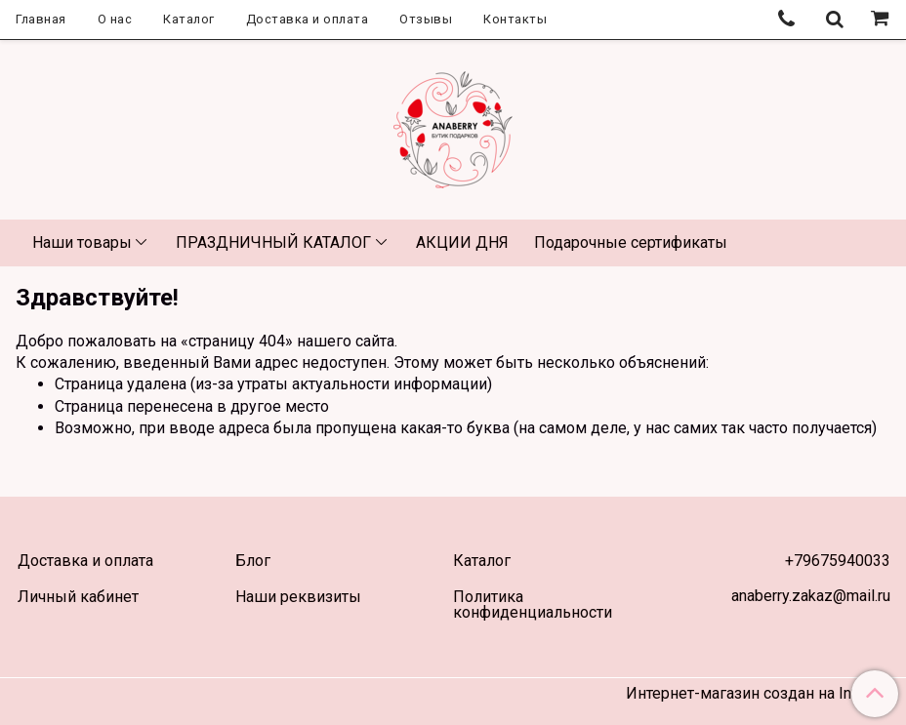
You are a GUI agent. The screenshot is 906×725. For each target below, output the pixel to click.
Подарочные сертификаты (630, 242)
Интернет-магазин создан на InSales (758, 694)
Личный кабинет (78, 596)
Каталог (189, 19)
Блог (252, 560)
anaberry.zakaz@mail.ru (810, 595)
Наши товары (82, 242)
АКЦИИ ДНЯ (462, 242)
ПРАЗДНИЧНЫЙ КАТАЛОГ (273, 242)
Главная (41, 19)
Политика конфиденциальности (532, 604)
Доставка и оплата (307, 19)
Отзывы (425, 19)
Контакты (515, 19)
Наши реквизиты (298, 596)
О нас (115, 19)
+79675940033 (837, 560)
